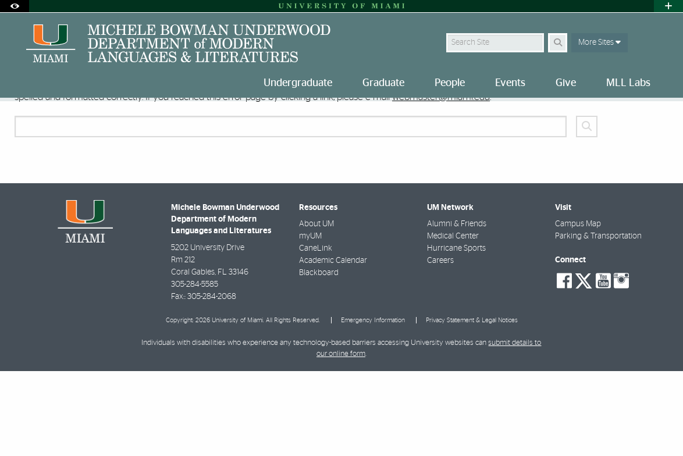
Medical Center (453, 321)
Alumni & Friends (456, 309)
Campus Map (578, 309)
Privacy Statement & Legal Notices (472, 405)
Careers (440, 345)
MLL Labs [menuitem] (628, 83)
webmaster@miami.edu (441, 182)
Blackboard (319, 358)
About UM (316, 309)
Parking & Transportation (598, 321)
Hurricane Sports (456, 333)
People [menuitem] (450, 83)
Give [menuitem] (566, 83)
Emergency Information (373, 405)
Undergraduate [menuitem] (298, 83)
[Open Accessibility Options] (14, 6)
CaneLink (315, 333)
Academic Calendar (333, 345)
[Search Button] (557, 42)
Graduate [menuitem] (383, 83)
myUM (310, 321)
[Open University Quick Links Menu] (668, 6)
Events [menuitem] (510, 83)
